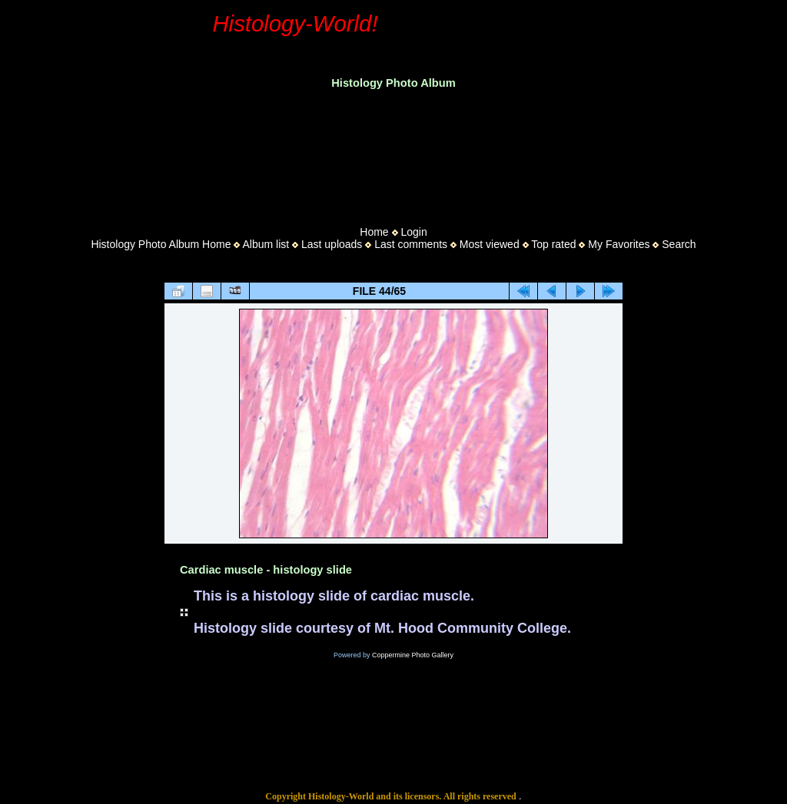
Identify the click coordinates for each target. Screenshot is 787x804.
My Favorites (618, 244)
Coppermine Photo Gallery (412, 655)
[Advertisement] (393, 152)
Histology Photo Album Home (161, 244)
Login (413, 232)
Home (374, 232)
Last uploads (331, 244)
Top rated (553, 244)
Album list (265, 244)
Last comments (410, 244)
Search (679, 244)
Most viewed (490, 244)
